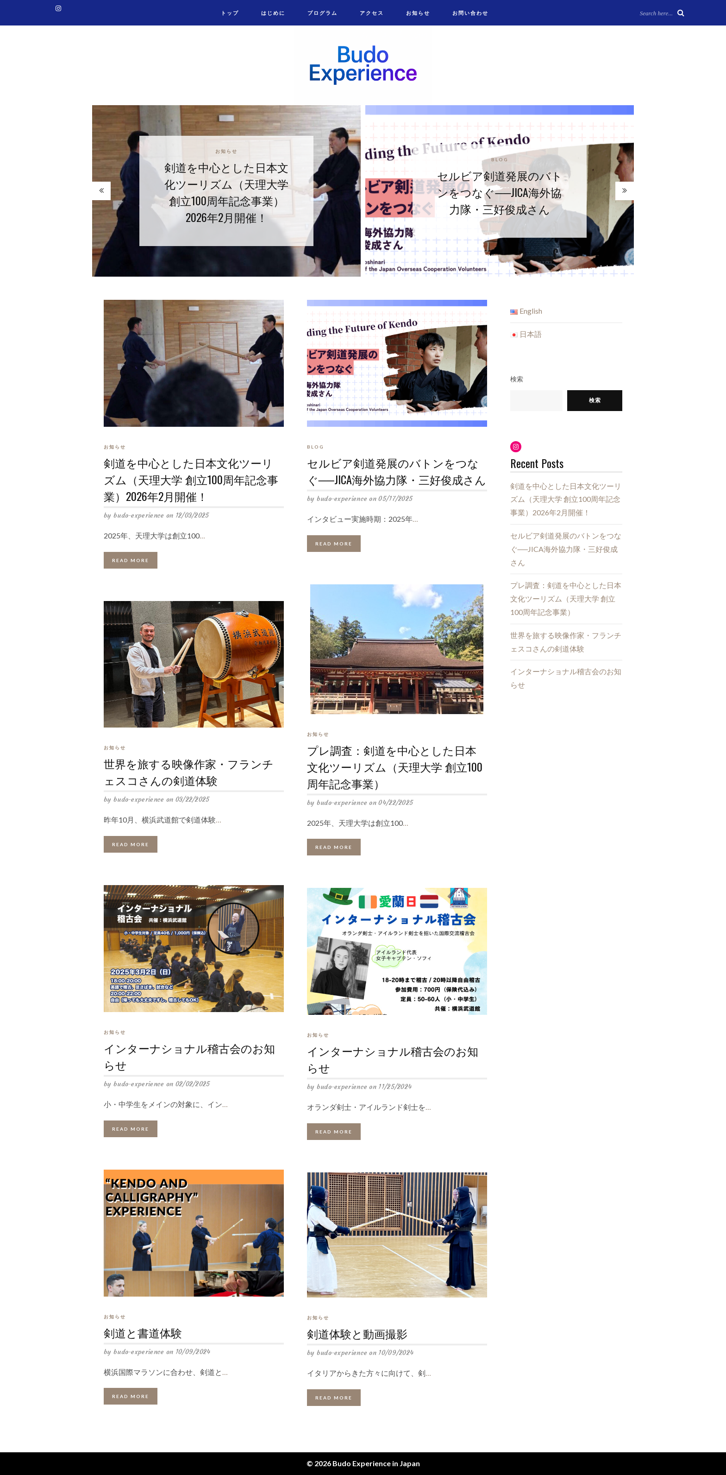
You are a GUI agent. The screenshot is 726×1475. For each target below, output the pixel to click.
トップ (230, 13)
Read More (130, 560)
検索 (516, 379)
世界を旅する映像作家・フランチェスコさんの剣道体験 (189, 772)
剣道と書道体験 (143, 1332)
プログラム (322, 13)
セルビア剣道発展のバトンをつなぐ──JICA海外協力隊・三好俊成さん (500, 192)
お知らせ (418, 13)
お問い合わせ (470, 13)
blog (499, 159)
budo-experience (138, 516)
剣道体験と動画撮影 (357, 1334)
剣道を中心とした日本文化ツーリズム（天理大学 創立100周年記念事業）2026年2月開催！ (226, 191)
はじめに (273, 13)
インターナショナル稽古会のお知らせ (189, 1057)
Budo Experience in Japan (376, 1463)
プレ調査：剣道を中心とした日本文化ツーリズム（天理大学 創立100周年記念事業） (394, 767)
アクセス (372, 13)
